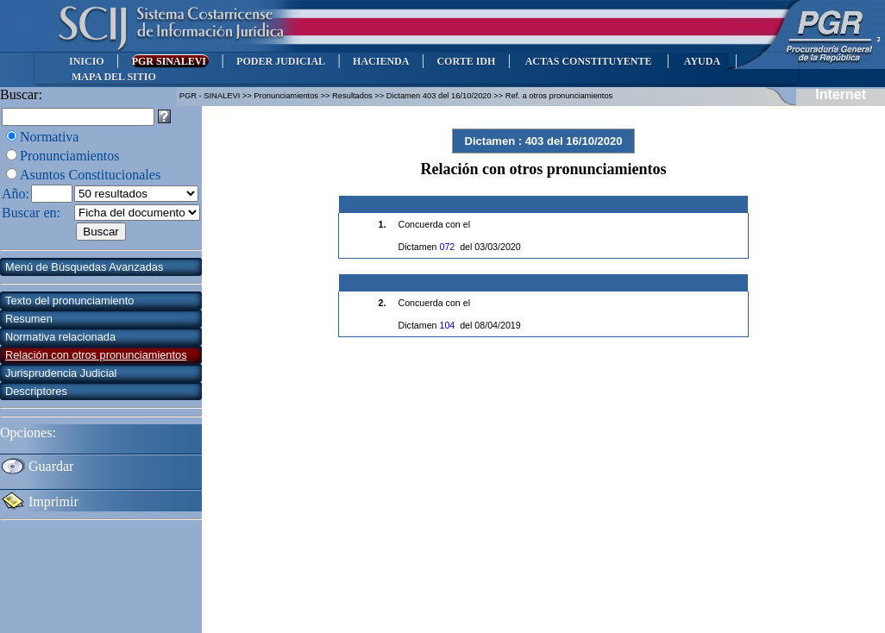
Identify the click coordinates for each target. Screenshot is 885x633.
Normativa (49, 136)
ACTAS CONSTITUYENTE (588, 61)
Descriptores (36, 391)
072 (447, 246)
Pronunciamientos (70, 155)
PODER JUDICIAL (280, 61)
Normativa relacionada (60, 336)
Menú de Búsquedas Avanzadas (84, 266)
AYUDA (701, 61)
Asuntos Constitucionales (90, 174)
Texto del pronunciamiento (69, 300)
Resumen (29, 318)
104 (447, 325)
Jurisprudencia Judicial (60, 373)
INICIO (86, 61)
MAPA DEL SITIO (114, 77)
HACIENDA (381, 61)
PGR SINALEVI (170, 61)
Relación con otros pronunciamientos (96, 354)
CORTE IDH (465, 61)
